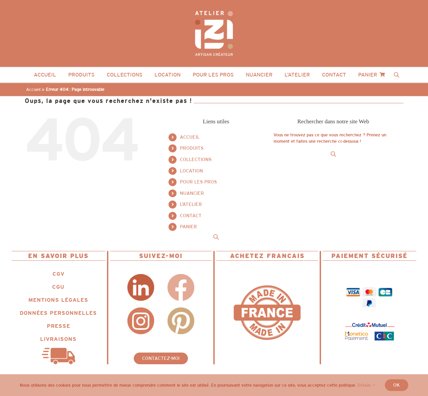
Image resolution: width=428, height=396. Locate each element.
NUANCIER (192, 193)
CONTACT (191, 215)
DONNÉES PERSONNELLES (58, 313)
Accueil (33, 89)
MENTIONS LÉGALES (58, 300)
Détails (366, 385)
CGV (58, 274)
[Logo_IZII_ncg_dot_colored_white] (214, 8)
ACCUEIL (190, 137)
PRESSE (58, 326)
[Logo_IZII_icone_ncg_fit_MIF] (267, 287)
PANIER (188, 226)
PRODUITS (192, 148)
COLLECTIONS (196, 159)
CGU (58, 287)
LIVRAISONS (58, 339)
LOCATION (191, 170)
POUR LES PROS (198, 181)
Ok (396, 385)
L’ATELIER (191, 204)
